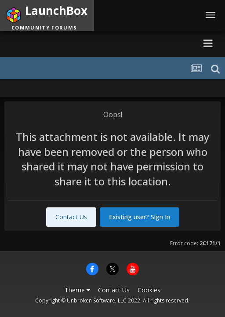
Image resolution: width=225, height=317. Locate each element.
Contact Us (71, 217)
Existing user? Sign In (139, 217)
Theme (77, 290)
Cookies (149, 290)
